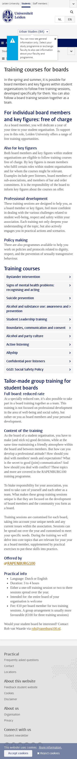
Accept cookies (18, 753)
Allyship (12, 353)
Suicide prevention (20, 298)
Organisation (12, 715)
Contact (9, 666)
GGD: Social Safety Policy (24, 369)
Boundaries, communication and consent (36, 328)
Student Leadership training (27, 319)
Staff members (40, 3)
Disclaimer (10, 699)
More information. (50, 748)
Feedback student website (20, 687)
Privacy (8, 720)
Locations (10, 672)
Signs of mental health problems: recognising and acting (30, 287)
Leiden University (10, 3)
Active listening (17, 344)
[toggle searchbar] (71, 11)
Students (26, 3)
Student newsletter (16, 736)
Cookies (9, 693)
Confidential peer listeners (25, 361)
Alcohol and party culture (24, 336)
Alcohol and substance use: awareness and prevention (37, 308)
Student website (11, 51)
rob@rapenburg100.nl (45, 628)
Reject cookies (50, 753)
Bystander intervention (23, 277)
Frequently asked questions (21, 660)
